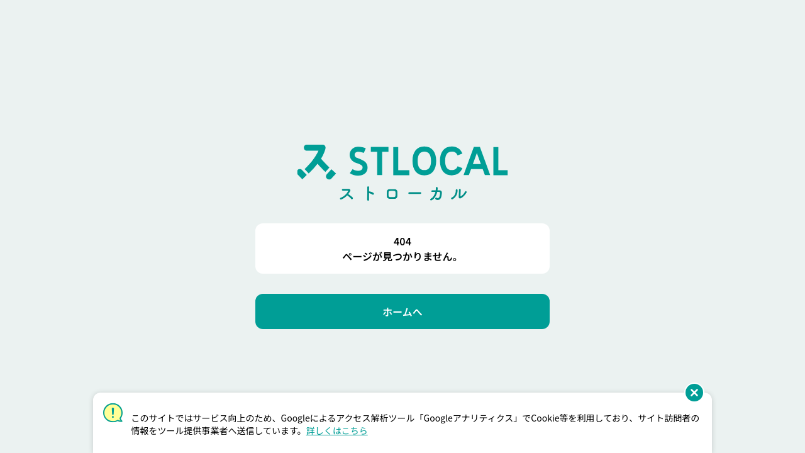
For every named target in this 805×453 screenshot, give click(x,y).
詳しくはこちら (337, 430)
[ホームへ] (402, 311)
